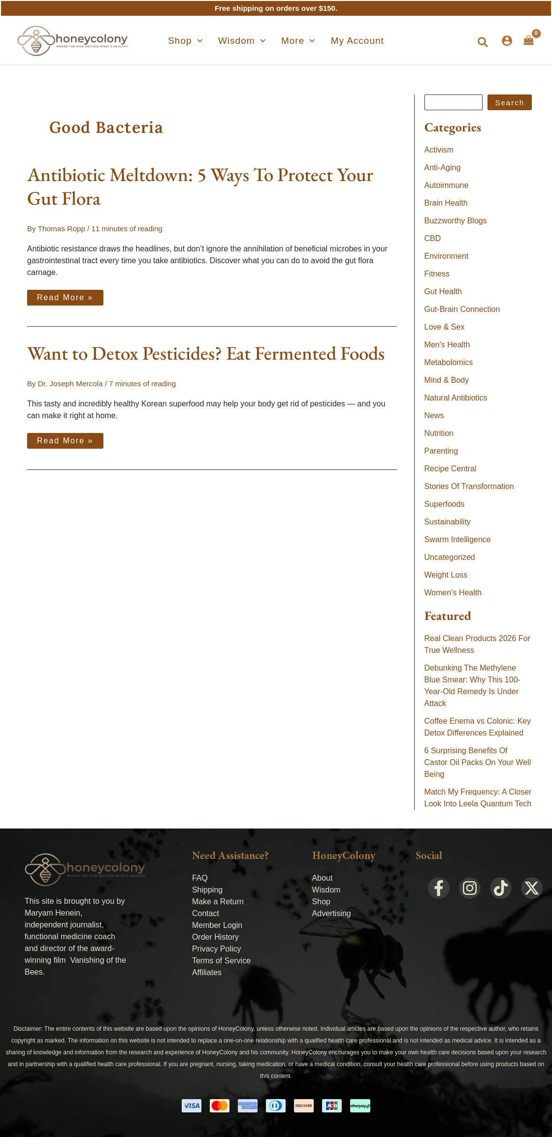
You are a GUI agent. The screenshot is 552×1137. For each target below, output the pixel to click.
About (322, 878)
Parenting (441, 451)
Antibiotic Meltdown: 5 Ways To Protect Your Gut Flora (200, 186)
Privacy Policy (216, 949)
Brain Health (446, 203)
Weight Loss (446, 575)
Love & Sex (444, 327)
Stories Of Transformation (469, 486)
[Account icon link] (507, 40)
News (434, 415)
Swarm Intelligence (457, 539)
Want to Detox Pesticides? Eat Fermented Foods (206, 352)
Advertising (331, 913)
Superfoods (444, 504)
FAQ (200, 878)
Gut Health (443, 291)
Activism (439, 150)
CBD (432, 238)
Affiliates (207, 972)
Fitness (437, 274)
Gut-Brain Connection (462, 309)
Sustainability (447, 522)
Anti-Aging (442, 167)
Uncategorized (449, 557)
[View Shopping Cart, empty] (528, 40)
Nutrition (439, 433)
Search (509, 102)
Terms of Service (221, 960)
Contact (205, 913)
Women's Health (453, 592)
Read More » (65, 295)
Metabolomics (448, 362)
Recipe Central (450, 468)
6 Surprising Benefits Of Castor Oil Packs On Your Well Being (477, 762)
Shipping (207, 890)
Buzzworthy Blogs (455, 220)
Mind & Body (446, 380)
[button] (483, 43)
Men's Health (447, 344)
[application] (209, 40)
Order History (215, 937)
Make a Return (218, 901)
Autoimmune (446, 185)
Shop (321, 901)
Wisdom (326, 890)
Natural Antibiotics (455, 398)
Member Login (217, 925)
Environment (446, 256)
